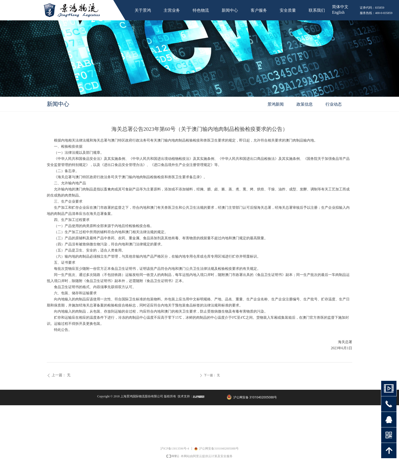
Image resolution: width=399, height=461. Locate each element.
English (338, 12)
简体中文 (340, 7)
